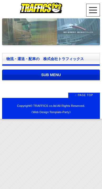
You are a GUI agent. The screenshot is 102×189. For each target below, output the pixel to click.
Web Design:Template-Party (51, 112)
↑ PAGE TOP (84, 95)
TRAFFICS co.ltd (44, 105)
